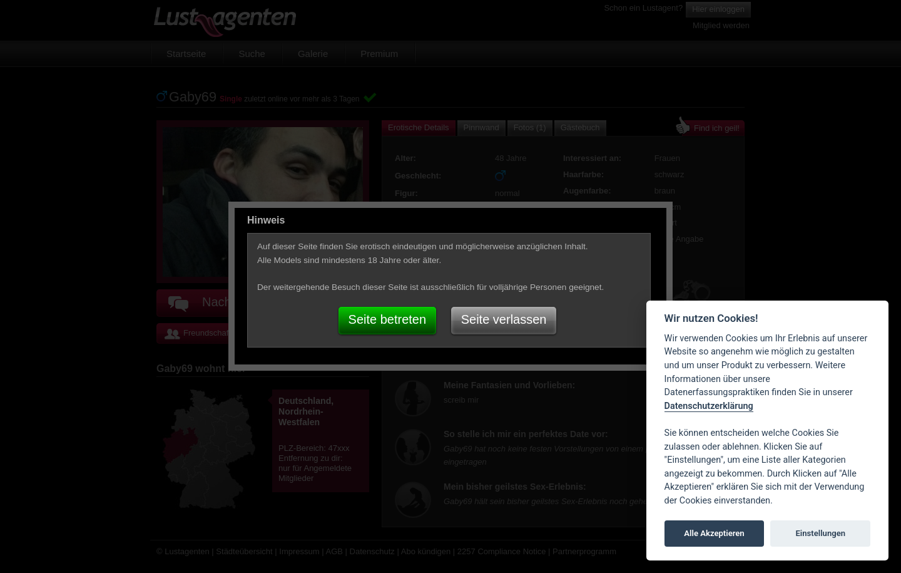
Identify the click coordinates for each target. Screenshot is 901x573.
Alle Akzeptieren (714, 533)
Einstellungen (820, 533)
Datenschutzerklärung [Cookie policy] (708, 406)
